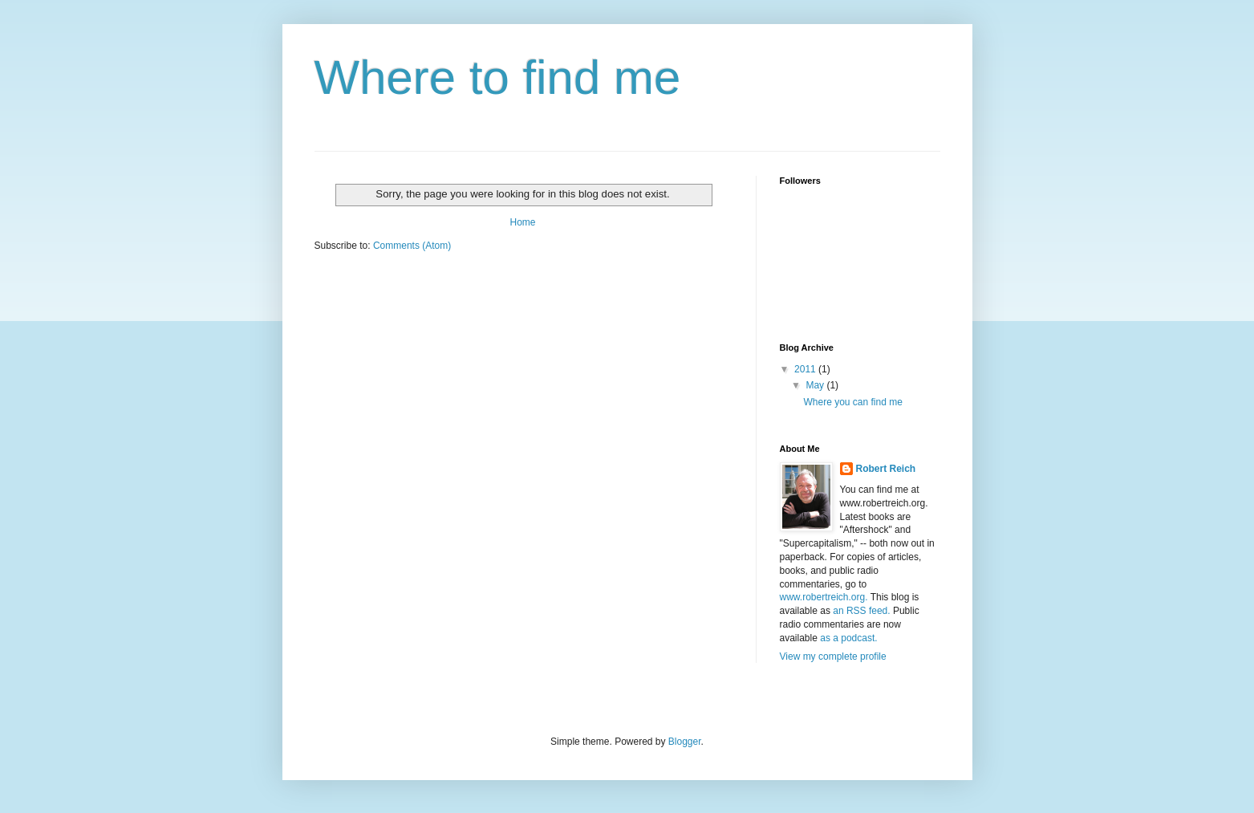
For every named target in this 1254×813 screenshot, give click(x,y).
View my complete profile (833, 656)
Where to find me (498, 77)
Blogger (684, 741)
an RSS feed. (861, 610)
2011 (806, 369)
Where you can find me (852, 402)
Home (522, 222)
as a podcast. (848, 638)
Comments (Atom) (412, 245)
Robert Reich (886, 468)
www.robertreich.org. (824, 597)
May (816, 385)
